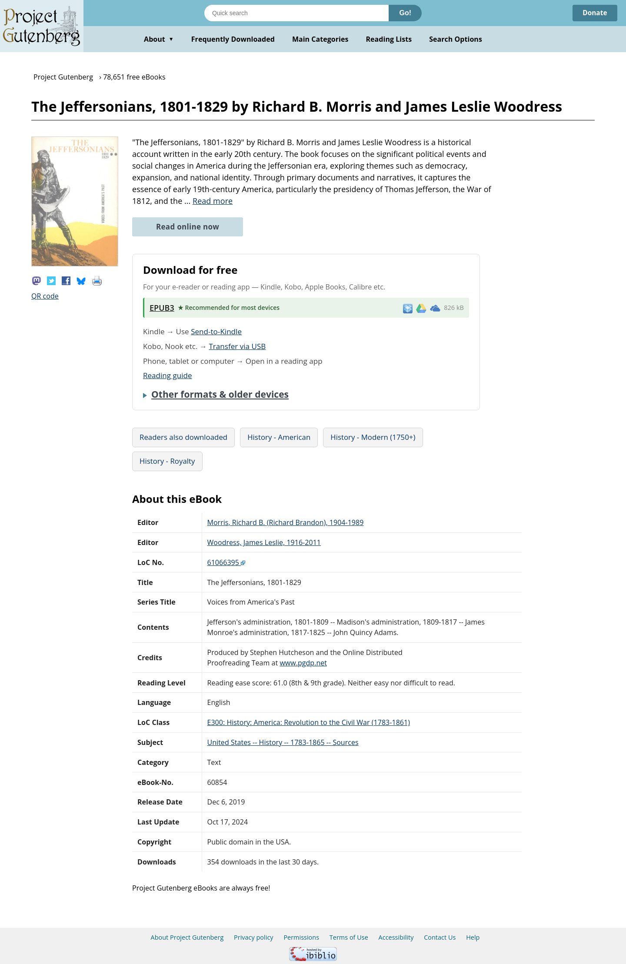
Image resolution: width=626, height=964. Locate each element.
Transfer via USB (237, 346)
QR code (45, 296)
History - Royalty (167, 461)
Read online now (187, 227)
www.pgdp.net (303, 663)
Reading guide (167, 375)
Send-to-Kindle (216, 331)
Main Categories (320, 39)
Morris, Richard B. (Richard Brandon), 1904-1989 (285, 522)
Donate (594, 13)
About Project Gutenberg (187, 937)
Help (472, 937)
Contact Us (440, 937)
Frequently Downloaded (233, 39)
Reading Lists (389, 39)
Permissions (301, 937)
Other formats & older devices (220, 394)
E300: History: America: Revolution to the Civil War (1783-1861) (308, 722)
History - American (278, 437)
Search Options (455, 39)
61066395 (226, 562)
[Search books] (296, 13)
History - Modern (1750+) (372, 437)
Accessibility (396, 937)
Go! (405, 13)
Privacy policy (253, 937)
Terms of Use (349, 937)
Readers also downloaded (183, 437)
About (159, 39)
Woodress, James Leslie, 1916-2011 (264, 542)
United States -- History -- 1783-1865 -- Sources (283, 742)
